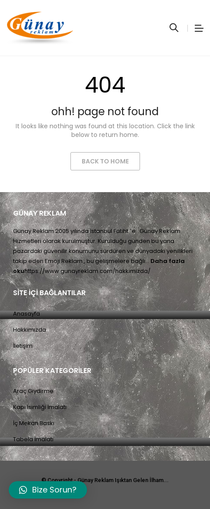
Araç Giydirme (33, 391)
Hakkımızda (29, 330)
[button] (48, 490)
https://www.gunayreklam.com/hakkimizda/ (87, 271)
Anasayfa (26, 313)
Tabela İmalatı (33, 439)
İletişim (23, 346)
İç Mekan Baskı (33, 423)
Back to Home (105, 161)
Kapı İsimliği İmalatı (40, 407)
